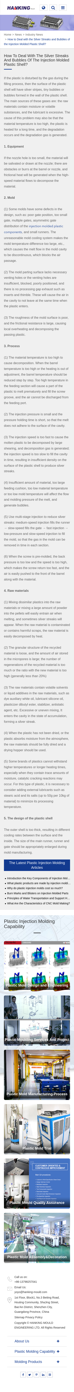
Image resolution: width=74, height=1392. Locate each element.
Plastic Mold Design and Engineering (37, 985)
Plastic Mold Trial (37, 1148)
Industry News (34, 34)
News (18, 34)
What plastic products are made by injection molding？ (39, 883)
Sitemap (19, 1317)
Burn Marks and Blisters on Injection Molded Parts (37, 893)
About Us (22, 1341)
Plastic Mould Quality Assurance (36, 1203)
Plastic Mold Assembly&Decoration (37, 1257)
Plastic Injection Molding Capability (29, 924)
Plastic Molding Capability (35, 1351)
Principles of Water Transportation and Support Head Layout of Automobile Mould (39, 898)
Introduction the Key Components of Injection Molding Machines (39, 878)
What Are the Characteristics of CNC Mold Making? (38, 903)
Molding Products (28, 1362)
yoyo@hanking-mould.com (30, 1292)
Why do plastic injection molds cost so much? (35, 888)
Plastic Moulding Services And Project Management (37, 1042)
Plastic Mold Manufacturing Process (37, 1094)
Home (7, 34)
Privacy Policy (33, 1317)
